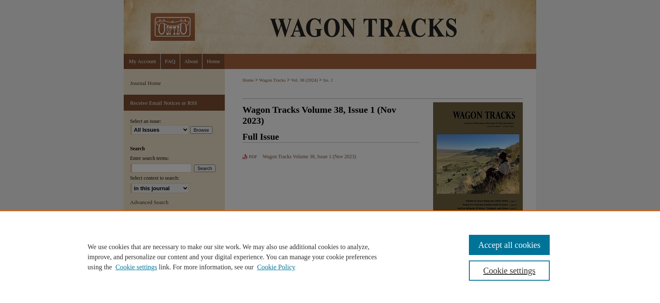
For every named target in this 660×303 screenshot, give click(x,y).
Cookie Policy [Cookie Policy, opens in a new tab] (276, 267)
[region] (330, 256)
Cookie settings (136, 267)
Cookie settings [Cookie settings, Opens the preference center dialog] (509, 270)
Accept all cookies (509, 245)
